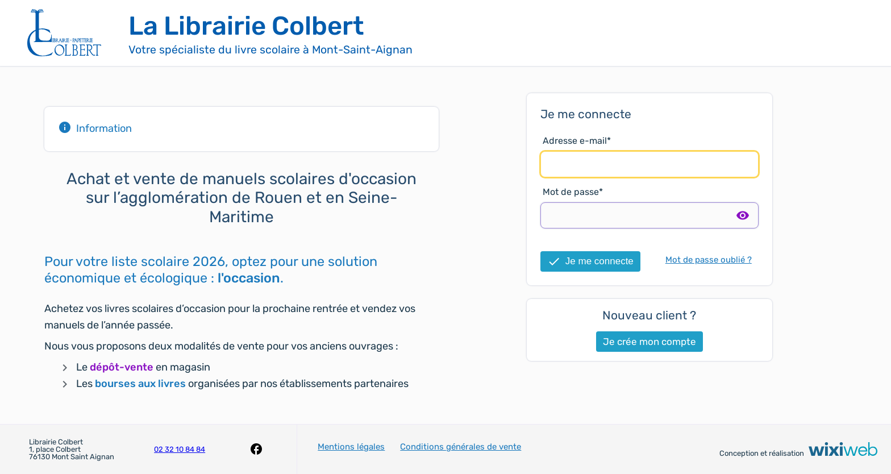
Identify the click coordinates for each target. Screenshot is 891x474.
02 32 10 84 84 (179, 449)
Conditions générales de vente (460, 447)
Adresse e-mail (575, 140)
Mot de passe (571, 191)
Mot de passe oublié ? (708, 260)
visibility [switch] (743, 215)
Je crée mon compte (649, 341)
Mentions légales (351, 447)
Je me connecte (590, 261)
